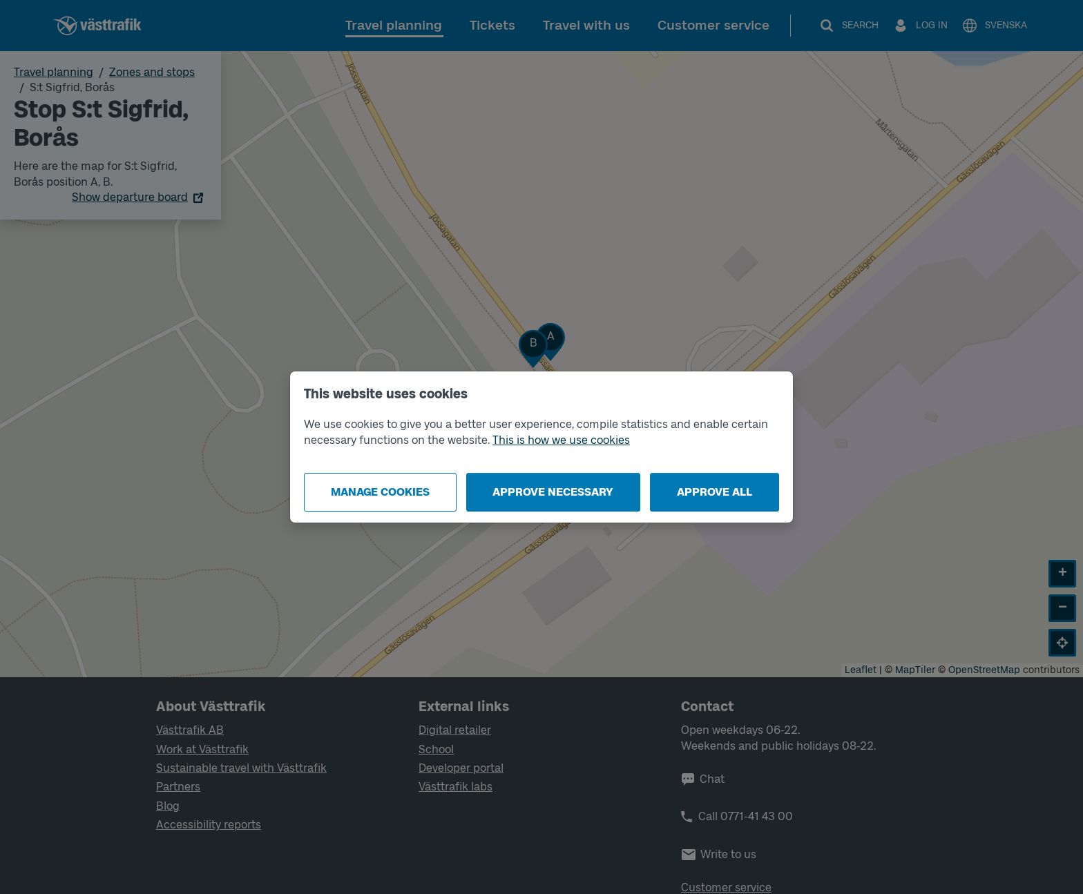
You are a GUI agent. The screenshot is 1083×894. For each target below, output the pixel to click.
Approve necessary (552, 491)
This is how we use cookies (561, 440)
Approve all (714, 491)
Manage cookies (380, 491)
